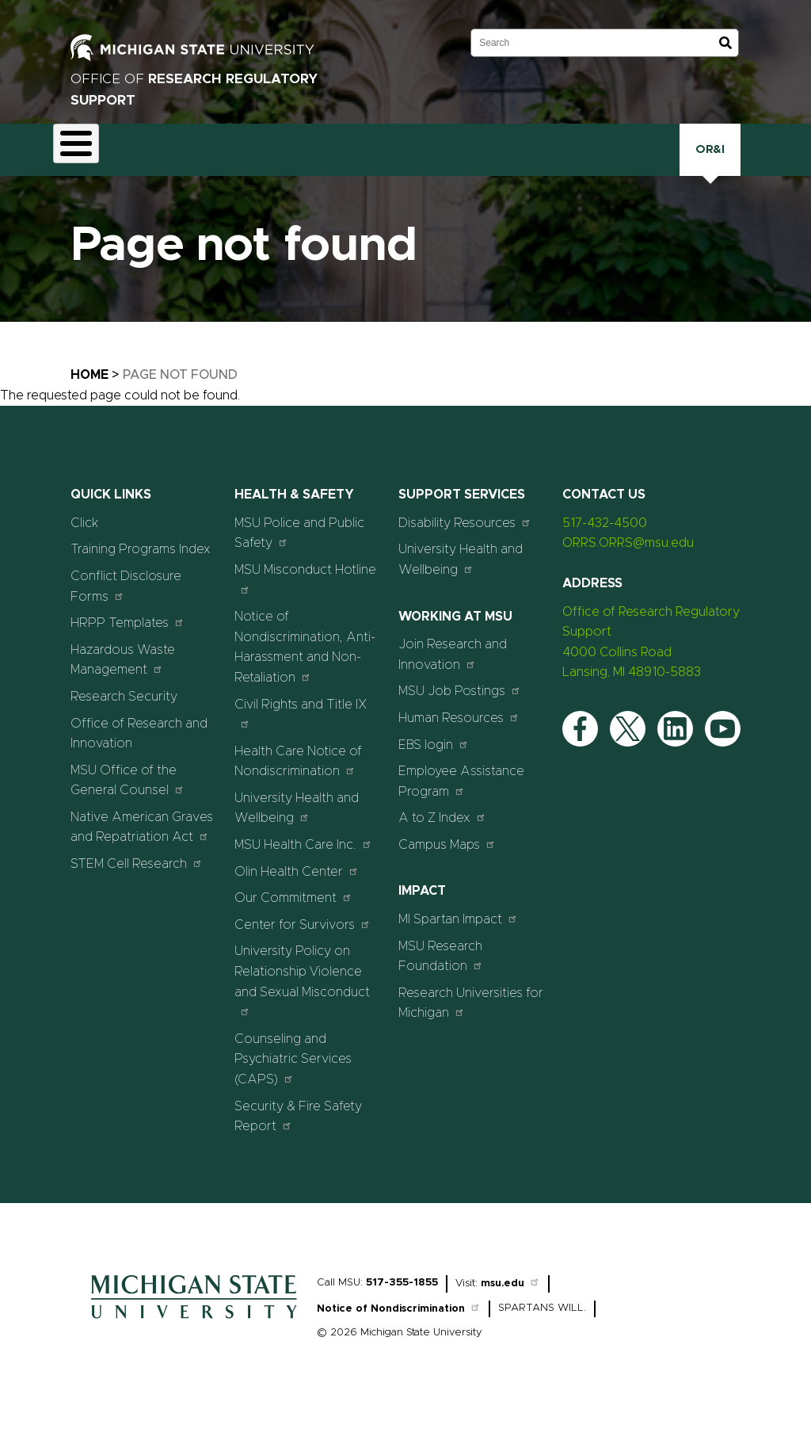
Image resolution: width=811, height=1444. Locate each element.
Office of (194, 89)
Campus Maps (447, 881)
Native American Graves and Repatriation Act (141, 864)
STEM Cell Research (136, 900)
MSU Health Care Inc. (303, 881)
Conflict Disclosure (230, 170)
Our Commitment (293, 935)
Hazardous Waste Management (122, 697)
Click (674, 168)
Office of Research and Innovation (139, 771)
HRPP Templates (127, 660)
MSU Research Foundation (440, 993)
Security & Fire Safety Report (298, 1154)
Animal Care (154, 170)
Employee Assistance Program (461, 818)
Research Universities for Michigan (470, 1040)
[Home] (194, 1360)
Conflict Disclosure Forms (125, 623)
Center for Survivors (302, 961)
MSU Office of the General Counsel (127, 818)
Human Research (454, 170)
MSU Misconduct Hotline (305, 616)
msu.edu (510, 1321)
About (88, 168)
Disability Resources (464, 560)
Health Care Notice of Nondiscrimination (298, 799)
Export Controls (309, 170)
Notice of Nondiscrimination (399, 1346)
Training (610, 168)
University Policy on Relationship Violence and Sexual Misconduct (302, 1018)
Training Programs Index (140, 587)
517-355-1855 (402, 1320)
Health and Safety (380, 170)
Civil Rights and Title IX (300, 750)
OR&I (748, 168)
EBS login (433, 782)
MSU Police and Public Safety (299, 570)
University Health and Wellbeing (296, 845)
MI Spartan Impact (458, 956)
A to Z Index (442, 854)
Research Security (534, 168)
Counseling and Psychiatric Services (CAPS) (293, 1096)
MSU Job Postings (459, 728)
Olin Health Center (296, 908)
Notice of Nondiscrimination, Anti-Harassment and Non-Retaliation (304, 684)
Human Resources (459, 755)
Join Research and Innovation (452, 692)
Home (89, 412)
